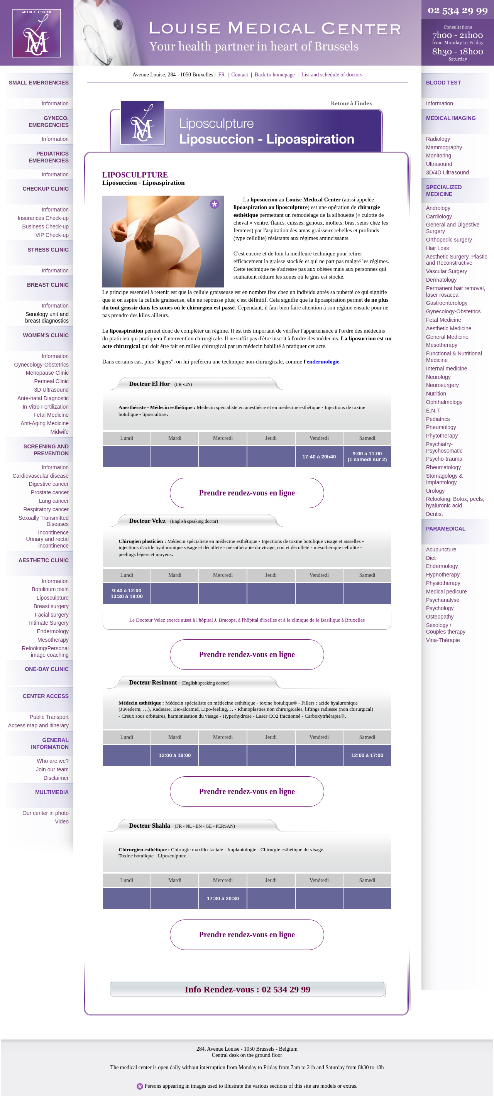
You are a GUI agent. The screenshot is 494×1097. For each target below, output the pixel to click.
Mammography (444, 147)
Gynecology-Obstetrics (41, 365)
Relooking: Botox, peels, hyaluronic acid (455, 502)
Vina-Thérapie (443, 640)
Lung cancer (54, 501)
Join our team (52, 769)
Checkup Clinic (45, 189)
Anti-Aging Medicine (44, 423)
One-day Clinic (47, 669)
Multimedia (52, 792)
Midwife (60, 432)
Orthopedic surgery (449, 240)
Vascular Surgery (446, 271)
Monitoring (438, 155)
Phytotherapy (442, 436)
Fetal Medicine (51, 415)
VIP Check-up (52, 235)
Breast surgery (51, 606)
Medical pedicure (446, 591)
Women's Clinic (46, 335)
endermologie (323, 361)
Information (55, 103)
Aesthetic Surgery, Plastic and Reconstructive (456, 260)
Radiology (438, 139)
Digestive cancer (49, 484)
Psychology (440, 608)
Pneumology (441, 427)
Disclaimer (56, 778)
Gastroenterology (446, 303)
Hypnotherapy (443, 574)
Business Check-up (45, 226)
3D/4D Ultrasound (447, 172)
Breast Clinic (48, 285)
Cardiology (439, 216)
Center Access (46, 696)
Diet (431, 558)
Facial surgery (52, 615)
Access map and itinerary (38, 725)
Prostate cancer (50, 492)
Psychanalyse (442, 600)
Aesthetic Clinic (44, 560)
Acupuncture (441, 549)
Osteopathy (440, 617)
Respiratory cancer (46, 509)
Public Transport (49, 717)
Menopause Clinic (47, 373)
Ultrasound (439, 164)
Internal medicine (446, 368)
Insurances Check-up (43, 218)
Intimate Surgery (49, 623)
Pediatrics (438, 419)
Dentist (434, 514)
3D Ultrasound (51, 390)
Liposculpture (53, 598)
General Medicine (447, 337)
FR (221, 75)
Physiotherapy (443, 583)
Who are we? (53, 761)
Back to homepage (275, 75)
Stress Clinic (48, 250)
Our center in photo (45, 813)
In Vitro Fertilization (45, 407)
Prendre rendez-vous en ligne (247, 492)
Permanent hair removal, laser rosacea (455, 291)
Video (62, 821)
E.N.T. (433, 410)
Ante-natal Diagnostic (43, 398)
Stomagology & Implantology (444, 479)
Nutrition (436, 393)
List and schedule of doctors (331, 75)
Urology (435, 491)
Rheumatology (443, 467)
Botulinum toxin (50, 589)
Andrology (438, 208)
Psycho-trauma (444, 459)
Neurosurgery (442, 385)
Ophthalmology (444, 402)
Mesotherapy (53, 640)
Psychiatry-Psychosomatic (444, 447)
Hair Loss (437, 248)
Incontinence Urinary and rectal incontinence (47, 539)
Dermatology (441, 280)
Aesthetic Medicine (449, 328)
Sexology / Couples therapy (445, 628)
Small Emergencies (39, 82)
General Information (50, 743)
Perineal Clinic (51, 381)
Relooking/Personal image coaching (45, 651)
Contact (239, 75)
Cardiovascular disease (40, 476)
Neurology (438, 377)
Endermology (53, 631)
